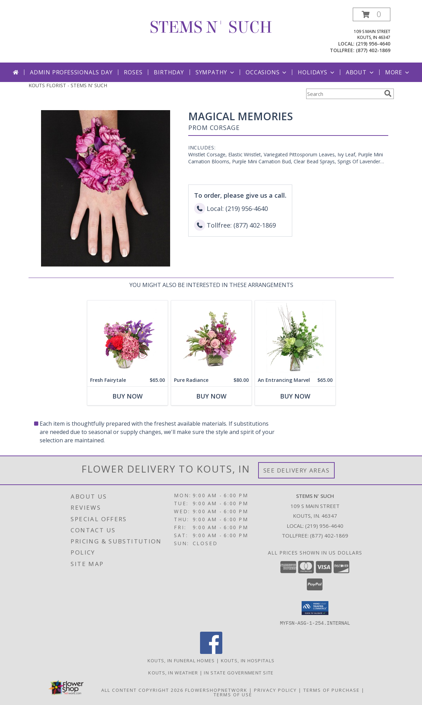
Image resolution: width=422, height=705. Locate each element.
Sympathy (216, 72)
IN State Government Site (238, 672)
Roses (133, 72)
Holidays (316, 72)
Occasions (267, 72)
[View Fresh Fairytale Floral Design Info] (127, 337)
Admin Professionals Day (71, 72)
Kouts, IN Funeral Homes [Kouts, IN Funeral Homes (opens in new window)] (181, 660)
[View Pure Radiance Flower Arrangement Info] (211, 337)
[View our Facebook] (211, 651)
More (398, 72)
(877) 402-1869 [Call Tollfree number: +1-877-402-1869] (329, 535)
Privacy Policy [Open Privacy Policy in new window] (275, 690)
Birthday (169, 72)
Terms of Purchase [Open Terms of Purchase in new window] (331, 690)
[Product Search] (343, 94)
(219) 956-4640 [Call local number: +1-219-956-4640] (373, 43)
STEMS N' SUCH (211, 27)
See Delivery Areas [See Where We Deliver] (296, 470)
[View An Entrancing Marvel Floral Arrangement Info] (295, 337)
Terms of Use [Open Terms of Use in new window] (233, 694)
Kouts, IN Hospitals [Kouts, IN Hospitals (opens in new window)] (248, 660)
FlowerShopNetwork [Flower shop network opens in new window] (216, 690)
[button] (371, 14)
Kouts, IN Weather (173, 672)
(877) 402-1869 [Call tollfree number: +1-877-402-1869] (373, 50)
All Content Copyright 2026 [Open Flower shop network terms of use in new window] (142, 690)
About (360, 72)
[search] (387, 93)
